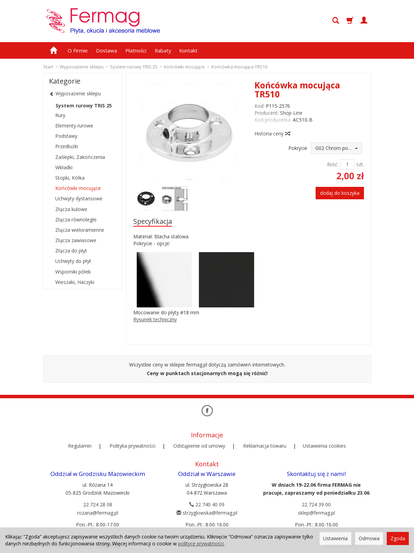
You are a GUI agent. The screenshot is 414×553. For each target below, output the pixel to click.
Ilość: (332, 164)
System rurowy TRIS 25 (84, 105)
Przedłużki (66, 146)
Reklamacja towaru (264, 445)
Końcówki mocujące (78, 188)
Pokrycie (297, 148)
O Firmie (78, 50)
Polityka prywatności (132, 445)
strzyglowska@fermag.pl (206, 512)
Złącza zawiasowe (75, 240)
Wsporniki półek (73, 271)
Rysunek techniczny (155, 319)
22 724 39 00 (316, 504)
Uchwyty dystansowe (79, 198)
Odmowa (369, 538)
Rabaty (163, 50)
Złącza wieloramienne (79, 230)
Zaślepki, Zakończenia (80, 157)
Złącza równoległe (76, 219)
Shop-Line (291, 112)
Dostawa (106, 50)
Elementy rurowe (74, 125)
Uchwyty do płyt (73, 261)
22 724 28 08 (97, 504)
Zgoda (398, 538)
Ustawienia (335, 538)
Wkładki (64, 167)
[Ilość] (347, 164)
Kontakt (188, 50)
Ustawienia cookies (324, 445)
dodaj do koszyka (339, 193)
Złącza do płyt (71, 250)
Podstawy (66, 136)
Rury (60, 115)
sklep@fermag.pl (316, 512)
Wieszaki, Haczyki (74, 282)
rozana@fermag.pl (97, 512)
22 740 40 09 (206, 504)
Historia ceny (272, 133)
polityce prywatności (201, 543)
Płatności (135, 50)
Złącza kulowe (71, 209)
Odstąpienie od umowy (199, 445)
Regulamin (80, 445)
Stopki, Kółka (70, 177)
